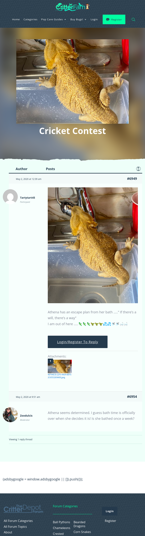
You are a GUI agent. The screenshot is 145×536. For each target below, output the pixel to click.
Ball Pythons (61, 522)
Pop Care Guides (52, 19)
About (8, 532)
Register (116, 19)
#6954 (132, 396)
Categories (30, 19)
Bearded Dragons (79, 524)
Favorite (138, 169)
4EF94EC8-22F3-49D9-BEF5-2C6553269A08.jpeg (60, 376)
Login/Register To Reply (77, 342)
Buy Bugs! (76, 19)
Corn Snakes (82, 532)
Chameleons (61, 528)
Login (94, 19)
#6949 (132, 178)
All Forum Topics (15, 527)
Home (16, 19)
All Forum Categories (18, 521)
